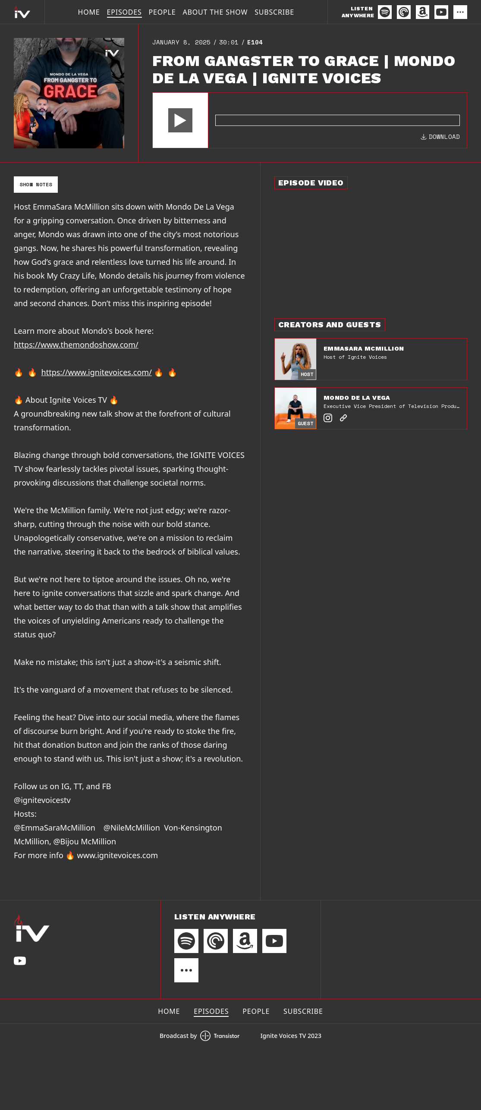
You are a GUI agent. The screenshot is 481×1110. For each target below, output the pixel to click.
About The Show (215, 12)
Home (89, 12)
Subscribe (274, 12)
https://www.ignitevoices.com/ (96, 372)
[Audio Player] (309, 120)
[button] (180, 120)
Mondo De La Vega (357, 398)
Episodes (124, 12)
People (162, 12)
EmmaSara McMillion (364, 348)
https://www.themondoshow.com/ (76, 344)
